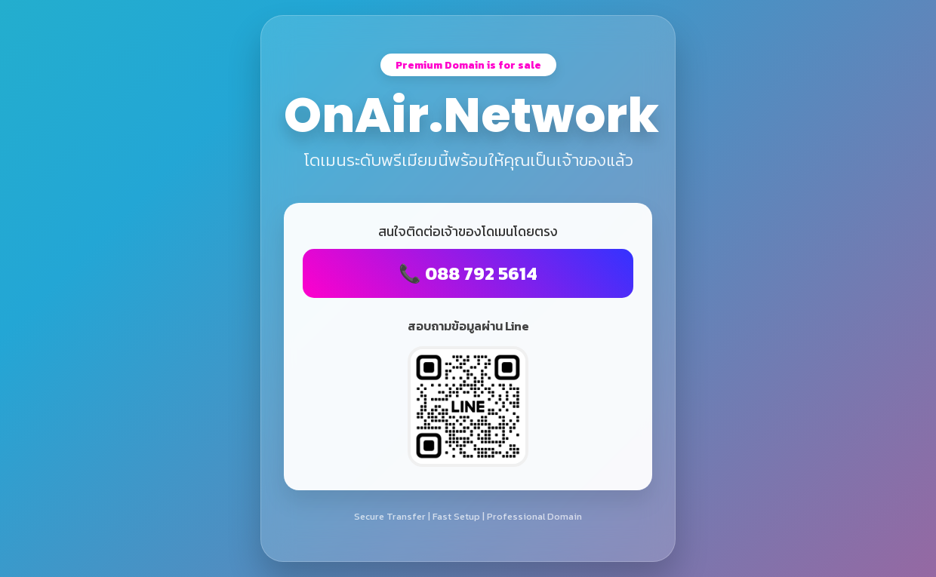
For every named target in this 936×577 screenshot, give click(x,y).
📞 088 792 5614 (468, 273)
